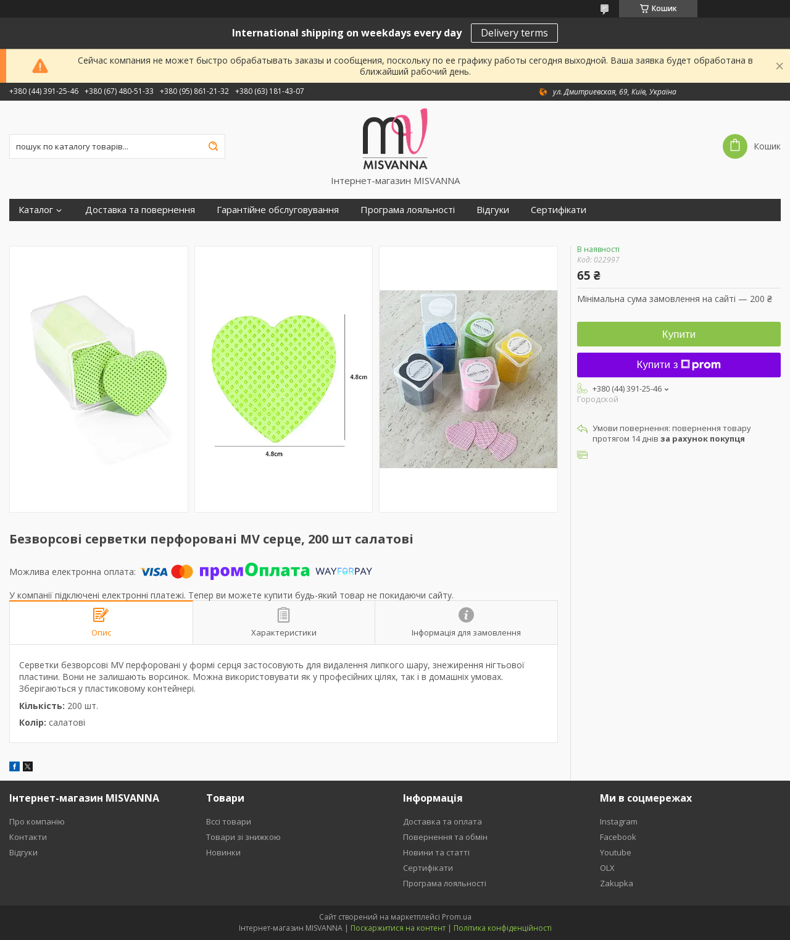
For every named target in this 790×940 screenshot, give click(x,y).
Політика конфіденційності (503, 928)
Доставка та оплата (442, 821)
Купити (679, 334)
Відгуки (492, 209)
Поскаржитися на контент (398, 928)
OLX (607, 867)
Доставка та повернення (140, 209)
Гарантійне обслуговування (278, 209)
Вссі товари (228, 821)
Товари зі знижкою (243, 836)
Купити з (679, 365)
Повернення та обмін (445, 836)
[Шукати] (213, 146)
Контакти (28, 836)
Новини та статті (436, 852)
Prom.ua (457, 917)
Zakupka (616, 883)
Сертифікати (558, 209)
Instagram (619, 821)
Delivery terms (514, 33)
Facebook (618, 836)
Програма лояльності (407, 209)
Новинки (223, 852)
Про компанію (37, 821)
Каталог (36, 209)
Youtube (615, 852)
